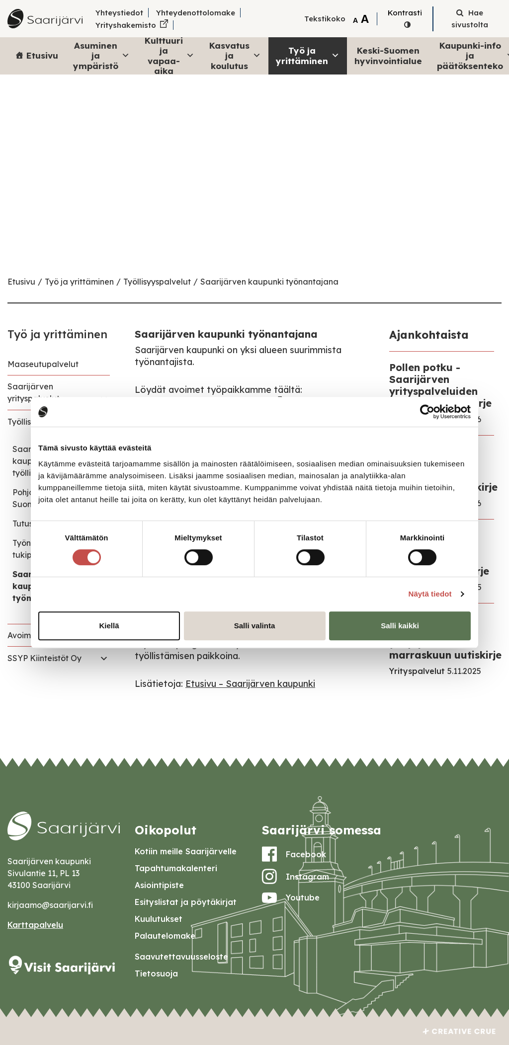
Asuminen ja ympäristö (101, 55)
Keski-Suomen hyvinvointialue (388, 55)
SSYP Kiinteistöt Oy (44, 658)
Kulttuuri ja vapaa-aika (169, 56)
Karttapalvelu (35, 925)
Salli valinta (254, 625)
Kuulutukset (158, 919)
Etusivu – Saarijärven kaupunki (250, 683)
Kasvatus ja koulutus (235, 55)
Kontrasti (405, 12)
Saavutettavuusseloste (181, 957)
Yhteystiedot (119, 12)
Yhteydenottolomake (195, 12)
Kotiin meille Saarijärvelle (186, 851)
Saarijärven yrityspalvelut (33, 392)
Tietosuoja (156, 973)
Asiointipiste (159, 885)
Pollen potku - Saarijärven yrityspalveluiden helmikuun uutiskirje (440, 385)
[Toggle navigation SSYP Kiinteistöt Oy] (104, 658)
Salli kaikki (400, 625)
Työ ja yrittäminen (307, 55)
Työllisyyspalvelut (157, 282)
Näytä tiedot (430, 594)
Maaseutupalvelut (43, 364)
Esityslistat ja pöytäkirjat (186, 902)
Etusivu (42, 55)
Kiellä (109, 625)
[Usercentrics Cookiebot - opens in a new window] (427, 411)
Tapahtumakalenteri (176, 868)
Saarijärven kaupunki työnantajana (269, 282)
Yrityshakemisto (125, 25)
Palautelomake (165, 936)
